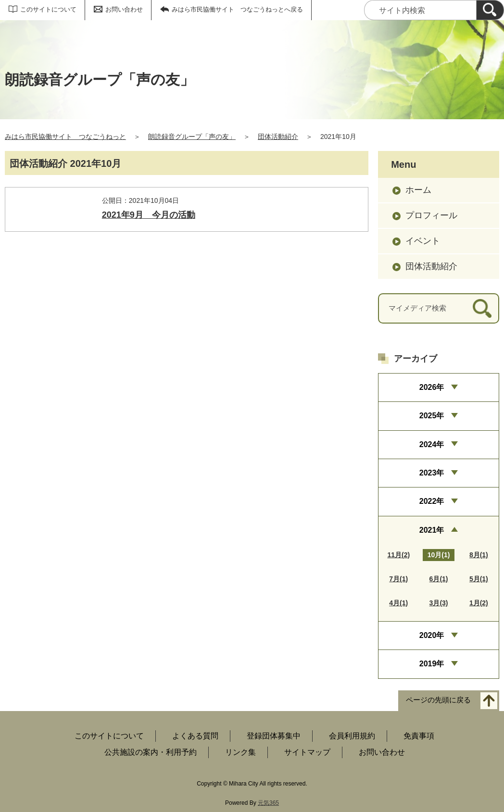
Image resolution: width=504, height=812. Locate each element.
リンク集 (240, 752)
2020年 (431, 635)
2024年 (431, 444)
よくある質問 (195, 736)
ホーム (418, 190)
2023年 (431, 473)
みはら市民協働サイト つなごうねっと (65, 136)
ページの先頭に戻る (438, 700)
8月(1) (478, 555)
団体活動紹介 (278, 136)
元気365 (268, 803)
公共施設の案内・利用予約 (150, 752)
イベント (422, 241)
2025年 (431, 416)
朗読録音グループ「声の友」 (192, 136)
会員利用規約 (352, 736)
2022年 (431, 501)
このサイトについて (48, 9)
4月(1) (398, 603)
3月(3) (438, 603)
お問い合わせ (124, 9)
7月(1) (398, 579)
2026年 (431, 387)
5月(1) (478, 579)
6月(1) (438, 579)
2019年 (431, 664)
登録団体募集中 (274, 736)
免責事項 (418, 736)
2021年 (431, 530)
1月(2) (478, 603)
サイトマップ (307, 752)
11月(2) (398, 555)
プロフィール (431, 215)
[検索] (490, 10)
